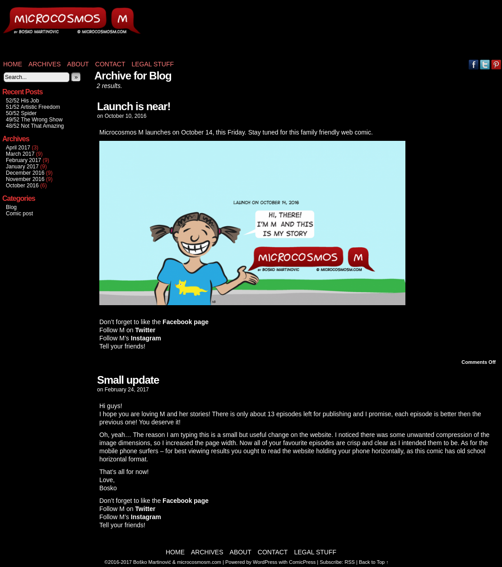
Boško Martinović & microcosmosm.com (177, 562)
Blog (11, 207)
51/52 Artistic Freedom (33, 107)
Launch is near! (133, 106)
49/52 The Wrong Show (34, 119)
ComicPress (302, 562)
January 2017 (22, 166)
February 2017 (23, 160)
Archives (44, 64)
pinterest (496, 64)
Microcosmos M (40, 32)
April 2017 (18, 147)
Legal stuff (152, 64)
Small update (128, 380)
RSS (349, 562)
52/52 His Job (22, 101)
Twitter (485, 64)
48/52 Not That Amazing (35, 126)
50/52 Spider (21, 113)
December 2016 (25, 173)
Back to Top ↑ (374, 562)
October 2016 (22, 185)
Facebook (473, 64)
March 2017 (20, 154)
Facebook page (186, 321)
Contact (110, 64)
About (78, 64)
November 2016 (25, 179)
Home (12, 64)
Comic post (19, 213)
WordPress (265, 562)
